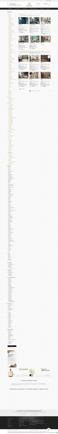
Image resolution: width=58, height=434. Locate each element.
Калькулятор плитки (16, 0)
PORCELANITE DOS (11, 229)
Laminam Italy (11, 57)
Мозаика (10, 99)
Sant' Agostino (11, 78)
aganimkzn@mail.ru (33, 424)
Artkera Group (11, 23)
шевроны (10, 164)
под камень (10, 118)
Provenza (10, 73)
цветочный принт (11, 300)
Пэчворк (10, 110)
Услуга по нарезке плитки (45, 370)
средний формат (11, 341)
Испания (10, 256)
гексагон (10, 155)
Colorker (10, 35)
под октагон (10, 293)
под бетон (10, 285)
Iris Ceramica (11, 53)
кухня (10, 134)
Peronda (10, 70)
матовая (10, 105)
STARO (10, 77)
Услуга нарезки (42, 8)
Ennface (10, 41)
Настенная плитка (17, 8)
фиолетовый (11, 150)
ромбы (10, 160)
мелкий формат (11, 335)
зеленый (10, 143)
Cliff (41, 43)
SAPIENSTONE (11, 76)
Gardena (42, 62)
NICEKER (10, 65)
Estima (9, 200)
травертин (10, 299)
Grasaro (9, 206)
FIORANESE (10, 45)
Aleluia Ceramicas (11, 171)
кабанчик (10, 333)
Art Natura (10, 22)
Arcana (10, 20)
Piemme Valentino (11, 71)
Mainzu (10, 60)
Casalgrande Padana (11, 185)
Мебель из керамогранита (34, 8)
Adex (9, 170)
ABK (9, 16)
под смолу (10, 123)
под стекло (10, 124)
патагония (10, 284)
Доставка (12, 0)
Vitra (9, 85)
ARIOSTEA (10, 17)
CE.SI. (10, 29)
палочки (10, 114)
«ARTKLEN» (37, 430)
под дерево (10, 116)
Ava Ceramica (10, 179)
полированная (11, 106)
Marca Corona (11, 61)
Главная (8, 10)
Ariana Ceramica (11, 21)
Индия (10, 91)
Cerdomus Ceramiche (12, 32)
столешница (10, 136)
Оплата (8, 0)
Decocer (9, 193)
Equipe (10, 42)
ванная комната (11, 132)
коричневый (10, 320)
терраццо (10, 298)
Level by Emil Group (11, 58)
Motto (10, 63)
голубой (10, 141)
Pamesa (9, 230)
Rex (9, 237)
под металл (10, 120)
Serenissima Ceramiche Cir (12, 79)
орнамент (10, 113)
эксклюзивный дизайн (12, 129)
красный (10, 321)
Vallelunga (10, 83)
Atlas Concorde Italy (11, 178)
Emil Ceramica (11, 40)
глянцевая (10, 271)
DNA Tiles (10, 192)
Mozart (10, 64)
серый (10, 148)
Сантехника (48, 8)
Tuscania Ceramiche (11, 82)
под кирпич (10, 119)
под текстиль (11, 125)
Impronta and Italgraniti (12, 52)
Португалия (10, 94)
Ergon (9, 199)
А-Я (39, 15)
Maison (42, 79)
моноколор (10, 112)
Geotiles (10, 48)
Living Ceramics (11, 59)
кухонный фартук (11, 135)
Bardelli (10, 27)
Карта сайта (14, 430)
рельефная (10, 107)
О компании (9, 420)
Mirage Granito (10, 221)
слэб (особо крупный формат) (12, 340)
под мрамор (10, 292)
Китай (9, 258)
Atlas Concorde (10, 177)
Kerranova (10, 214)
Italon (10, 54)
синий (10, 149)
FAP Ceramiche (10, 201)
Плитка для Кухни (21, 422)
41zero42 (10, 15)
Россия (10, 95)
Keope (10, 55)
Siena (19, 79)
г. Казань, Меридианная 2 (12, 3)
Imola (10, 51)
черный (10, 327)
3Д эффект (10, 278)
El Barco (10, 39)
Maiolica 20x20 (21, 43)
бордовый (10, 140)
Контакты (21, 0)
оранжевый (10, 146)
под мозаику (10, 291)
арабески (10, 154)
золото (9, 319)
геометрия (10, 111)
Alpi (19, 62)
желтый (10, 142)
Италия (10, 257)
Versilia (31, 79)
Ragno (9, 235)
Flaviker (10, 47)
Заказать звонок (18, 4)
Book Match (10, 153)
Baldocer (10, 26)
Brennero (10, 28)
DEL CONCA (11, 36)
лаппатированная (11, 272)
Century (9, 186)
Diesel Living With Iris (12, 38)
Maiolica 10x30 (32, 43)
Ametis (9, 172)
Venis (9, 84)
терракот (10, 126)
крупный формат (11, 334)
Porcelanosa (10, 72)
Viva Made (10, 86)
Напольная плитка (25, 8)
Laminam (10, 215)
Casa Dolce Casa (10, 184)
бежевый (10, 313)
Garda (31, 62)
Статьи (9, 421)
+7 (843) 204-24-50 (12, 4)
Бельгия (10, 90)
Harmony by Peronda (11, 207)
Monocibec (10, 222)
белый (9, 314)
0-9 (37, 15)
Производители (10, 8)
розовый (10, 147)
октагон (10, 159)
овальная (10, 158)
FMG (9, 46)
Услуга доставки (23, 369)
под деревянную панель (12, 117)
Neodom (9, 228)
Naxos (10, 67)
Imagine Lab (10, 208)
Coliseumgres (11, 34)
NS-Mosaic (10, 66)
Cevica (10, 33)
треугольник (10, 342)
